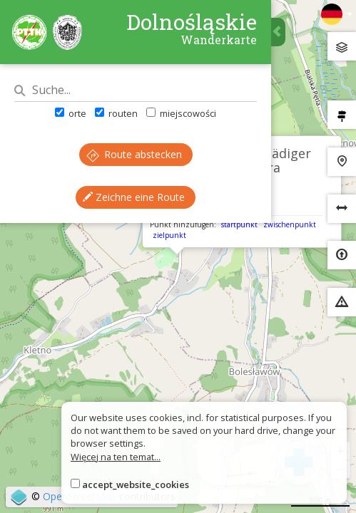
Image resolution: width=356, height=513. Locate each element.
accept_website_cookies (135, 484)
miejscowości (181, 113)
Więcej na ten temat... (116, 456)
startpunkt (239, 224)
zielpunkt (169, 235)
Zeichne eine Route (134, 197)
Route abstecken (134, 154)
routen (116, 113)
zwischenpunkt (289, 224)
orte (70, 113)
